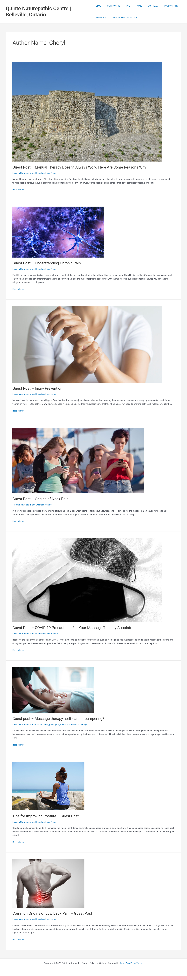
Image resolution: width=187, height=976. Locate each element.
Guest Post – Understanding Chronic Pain (47, 263)
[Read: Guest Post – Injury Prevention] (87, 344)
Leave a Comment (21, 173)
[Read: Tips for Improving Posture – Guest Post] (48, 786)
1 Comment (18, 504)
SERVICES (101, 17)
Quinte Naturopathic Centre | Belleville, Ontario (38, 12)
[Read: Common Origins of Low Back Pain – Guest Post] (48, 883)
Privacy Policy (163, 6)
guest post (55, 724)
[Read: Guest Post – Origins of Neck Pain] (78, 460)
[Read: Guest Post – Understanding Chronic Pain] (58, 232)
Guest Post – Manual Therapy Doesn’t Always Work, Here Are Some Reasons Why (80, 167)
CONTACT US (112, 6)
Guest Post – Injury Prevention (38, 388)
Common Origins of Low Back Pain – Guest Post (53, 913)
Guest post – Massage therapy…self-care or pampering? (59, 718)
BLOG (98, 6)
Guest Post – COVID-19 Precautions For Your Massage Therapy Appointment (77, 628)
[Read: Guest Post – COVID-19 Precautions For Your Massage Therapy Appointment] (87, 580)
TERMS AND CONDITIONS (122, 17)
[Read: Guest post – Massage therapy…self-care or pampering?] (53, 690)
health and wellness (41, 173)
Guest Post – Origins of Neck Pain (41, 499)
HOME (134, 6)
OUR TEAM (147, 6)
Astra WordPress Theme (131, 963)
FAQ (125, 6)
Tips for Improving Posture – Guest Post (46, 816)
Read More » (18, 190)
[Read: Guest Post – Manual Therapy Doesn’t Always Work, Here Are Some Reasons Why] (87, 111)
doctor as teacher (40, 724)
